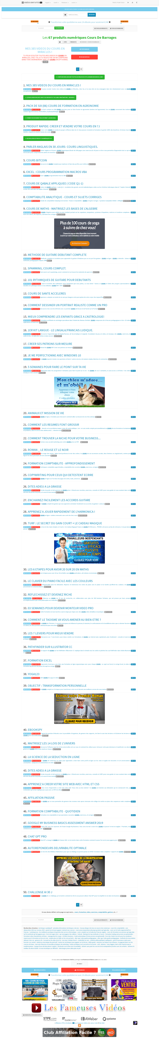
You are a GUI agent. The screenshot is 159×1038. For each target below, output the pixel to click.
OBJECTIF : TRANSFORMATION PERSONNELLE (57, 685)
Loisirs (74, 2)
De (99, 37)
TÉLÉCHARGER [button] (79, 970)
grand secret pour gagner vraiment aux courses (60, 930)
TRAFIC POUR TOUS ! (118, 2)
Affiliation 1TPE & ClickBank (63, 1023)
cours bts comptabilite (118, 928)
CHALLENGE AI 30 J (40, 892)
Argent (48, 2)
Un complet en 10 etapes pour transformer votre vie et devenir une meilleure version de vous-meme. (73, 689)
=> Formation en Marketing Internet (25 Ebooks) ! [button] (40, 118)
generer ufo (38, 940)
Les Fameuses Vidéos (80, 1023)
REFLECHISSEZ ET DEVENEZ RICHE (50, 594)
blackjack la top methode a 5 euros (93, 934)
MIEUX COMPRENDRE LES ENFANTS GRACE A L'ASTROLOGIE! (66, 316)
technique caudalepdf (45, 928)
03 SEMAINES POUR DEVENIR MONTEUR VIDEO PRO (60, 608)
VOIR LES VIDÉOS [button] (39, 970)
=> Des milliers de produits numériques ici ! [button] (38, 138)
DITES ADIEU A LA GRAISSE (45, 486)
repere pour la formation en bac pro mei (36, 938)
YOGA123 (33, 674)
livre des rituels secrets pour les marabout (118, 936)
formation (82, 912)
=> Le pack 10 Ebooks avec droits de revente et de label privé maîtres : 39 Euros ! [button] (50, 97)
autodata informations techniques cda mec (66, 928)
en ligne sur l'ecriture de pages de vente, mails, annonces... (60, 479)
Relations (65, 2)
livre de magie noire (52, 934)
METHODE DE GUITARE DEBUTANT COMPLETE (57, 255)
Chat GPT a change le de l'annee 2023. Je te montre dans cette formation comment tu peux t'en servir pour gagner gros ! (79, 840)
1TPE (65, 42)
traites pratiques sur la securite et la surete (83, 944)
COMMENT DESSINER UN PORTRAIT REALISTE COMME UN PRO (67, 305)
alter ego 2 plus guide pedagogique (85, 938)
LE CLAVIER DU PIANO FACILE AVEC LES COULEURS (60, 581)
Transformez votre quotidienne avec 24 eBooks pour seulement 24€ (79, 22)
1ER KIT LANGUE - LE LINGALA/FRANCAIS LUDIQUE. (60, 330)
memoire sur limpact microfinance (107, 942)
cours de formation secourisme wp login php (120, 932)
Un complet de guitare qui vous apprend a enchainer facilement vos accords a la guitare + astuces (72, 504)
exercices (94, 912)
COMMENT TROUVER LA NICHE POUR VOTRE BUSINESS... (64, 438)
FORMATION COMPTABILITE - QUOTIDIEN (54, 811)
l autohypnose (34, 932)
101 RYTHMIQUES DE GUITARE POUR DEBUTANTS (59, 280)
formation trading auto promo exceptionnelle (119, 934)
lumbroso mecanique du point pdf (47, 942)
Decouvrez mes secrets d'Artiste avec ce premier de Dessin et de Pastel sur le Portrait (69, 309)
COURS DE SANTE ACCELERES (47, 293)
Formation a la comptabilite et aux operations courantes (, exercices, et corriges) (67, 815)
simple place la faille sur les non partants (61, 938)
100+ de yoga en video (49, 678)
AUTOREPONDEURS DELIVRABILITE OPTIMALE (57, 848)
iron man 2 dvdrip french (69, 940)
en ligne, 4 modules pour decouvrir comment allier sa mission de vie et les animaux (67, 417)
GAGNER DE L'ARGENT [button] (119, 970)
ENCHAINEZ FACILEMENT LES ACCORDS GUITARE (59, 500)
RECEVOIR (92, 14)
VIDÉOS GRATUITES (32, 2)
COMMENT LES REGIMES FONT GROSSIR (53, 424)
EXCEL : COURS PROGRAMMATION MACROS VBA (56, 172)
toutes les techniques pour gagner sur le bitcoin (73, 942)
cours (76, 912)
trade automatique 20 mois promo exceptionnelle (89, 936)
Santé (56, 2)
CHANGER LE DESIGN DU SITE (32, 1015)
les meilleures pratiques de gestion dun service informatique (57, 932)
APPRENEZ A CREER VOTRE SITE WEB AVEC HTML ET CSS (63, 784)
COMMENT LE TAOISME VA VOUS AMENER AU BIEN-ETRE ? (64, 620)
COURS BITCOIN (36, 160)
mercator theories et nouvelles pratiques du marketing (52, 944)
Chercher (59, 28)
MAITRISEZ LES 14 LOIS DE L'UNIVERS (51, 743)
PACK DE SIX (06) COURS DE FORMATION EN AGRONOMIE (62, 106)
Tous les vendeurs (116, 28)
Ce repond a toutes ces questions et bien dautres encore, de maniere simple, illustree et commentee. (74, 359)
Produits (73, 42)
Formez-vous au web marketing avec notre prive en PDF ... (60, 442)
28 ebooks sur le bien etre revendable (69, 946)
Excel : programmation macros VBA (53, 175)
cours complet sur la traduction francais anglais (91, 932)
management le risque (54, 936)
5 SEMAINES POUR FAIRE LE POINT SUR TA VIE (57, 367)
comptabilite (102, 912)
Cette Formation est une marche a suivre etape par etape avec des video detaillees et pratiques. (72, 612)
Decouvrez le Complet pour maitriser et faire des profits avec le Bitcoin (64, 164)
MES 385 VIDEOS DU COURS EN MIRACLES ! (45, 50)
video (88, 912)
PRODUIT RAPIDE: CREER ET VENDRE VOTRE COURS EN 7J (63, 126)
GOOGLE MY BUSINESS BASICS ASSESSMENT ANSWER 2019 (65, 823)
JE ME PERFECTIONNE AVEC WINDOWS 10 (54, 355)
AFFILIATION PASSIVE (41, 798)
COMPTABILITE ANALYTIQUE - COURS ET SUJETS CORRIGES (64, 197)
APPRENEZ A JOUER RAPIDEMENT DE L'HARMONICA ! (61, 512)
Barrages (109, 37)
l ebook (80, 934)
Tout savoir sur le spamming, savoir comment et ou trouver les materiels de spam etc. (66, 272)
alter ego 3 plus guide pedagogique (108, 938)
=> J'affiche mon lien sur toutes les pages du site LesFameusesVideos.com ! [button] (79, 77)
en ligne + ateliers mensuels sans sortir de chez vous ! (59, 515)
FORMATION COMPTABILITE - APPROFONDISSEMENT (61, 463)
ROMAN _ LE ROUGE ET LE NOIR (48, 450)
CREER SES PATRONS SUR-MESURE (50, 344)
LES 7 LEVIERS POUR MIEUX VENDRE (51, 633)
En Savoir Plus (84, 57)
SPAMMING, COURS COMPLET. (47, 268)
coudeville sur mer (83, 940)
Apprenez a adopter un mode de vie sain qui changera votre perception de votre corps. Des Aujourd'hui (71, 297)
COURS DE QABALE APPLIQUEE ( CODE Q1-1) (54, 183)
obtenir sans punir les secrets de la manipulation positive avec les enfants (104, 946)
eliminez (103, 944)
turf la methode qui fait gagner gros (34, 934)
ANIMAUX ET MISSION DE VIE (46, 413)
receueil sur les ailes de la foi (52, 940)
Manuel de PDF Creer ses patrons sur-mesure (56, 347)
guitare (110, 912)
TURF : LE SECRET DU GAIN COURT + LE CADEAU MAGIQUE (65, 523)
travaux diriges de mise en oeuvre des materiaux (95, 928)
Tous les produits (100, 28)
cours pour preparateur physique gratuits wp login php (92, 930)
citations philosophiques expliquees (101, 940)
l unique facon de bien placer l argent (45, 946)
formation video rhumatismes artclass (35, 936)
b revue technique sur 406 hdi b (48, 948)
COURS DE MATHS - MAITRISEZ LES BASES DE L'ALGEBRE (62, 208)
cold (98, 944)
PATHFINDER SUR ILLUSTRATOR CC (50, 647)
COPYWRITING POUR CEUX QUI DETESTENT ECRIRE (60, 475)
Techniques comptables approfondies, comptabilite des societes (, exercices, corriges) (69, 467)
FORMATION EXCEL (40, 660)
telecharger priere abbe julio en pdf (70, 948)
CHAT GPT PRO (37, 836)
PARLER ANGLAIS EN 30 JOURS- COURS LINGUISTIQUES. (62, 147)
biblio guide (92, 942)
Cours (91, 37)
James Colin (93, 1023)
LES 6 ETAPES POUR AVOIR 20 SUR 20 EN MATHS (58, 569)
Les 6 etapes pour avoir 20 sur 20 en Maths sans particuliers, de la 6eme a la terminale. (68, 573)
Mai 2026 (101, 1023)
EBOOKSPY (35, 730)
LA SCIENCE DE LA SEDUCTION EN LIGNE (54, 757)
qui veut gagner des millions (68, 934)
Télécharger (84, 49)
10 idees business (67, 936)
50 (81, 69)
